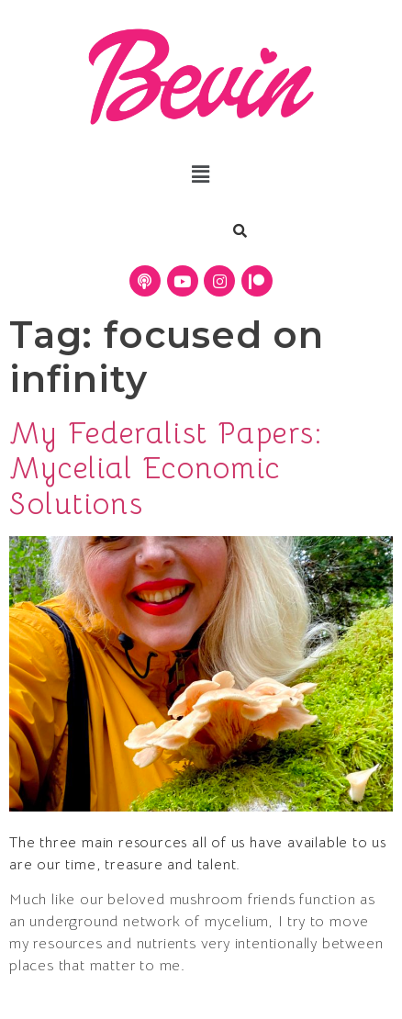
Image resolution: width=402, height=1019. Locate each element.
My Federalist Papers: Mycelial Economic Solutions (166, 468)
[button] (200, 175)
